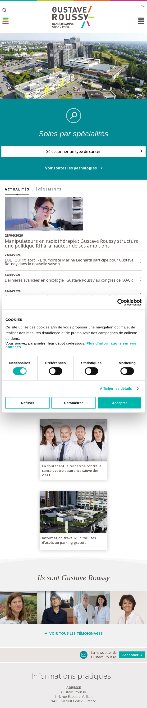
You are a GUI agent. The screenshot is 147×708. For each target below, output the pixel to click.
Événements (49, 189)
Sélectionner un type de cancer (73, 151)
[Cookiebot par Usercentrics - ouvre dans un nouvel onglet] (121, 302)
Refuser (27, 403)
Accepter (119, 403)
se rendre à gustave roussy (73, 690)
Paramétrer (73, 403)
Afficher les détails (116, 388)
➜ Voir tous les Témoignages (73, 551)
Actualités (17, 189)
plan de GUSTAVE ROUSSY (73, 677)
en (143, 6)
